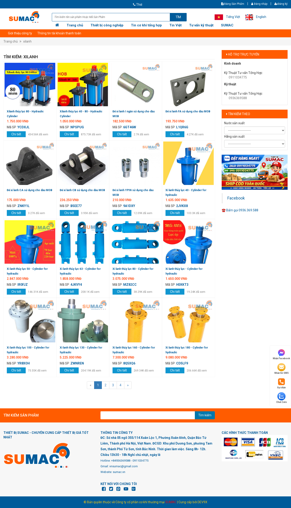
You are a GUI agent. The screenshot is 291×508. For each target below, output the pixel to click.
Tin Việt (175, 25)
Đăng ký (281, 3)
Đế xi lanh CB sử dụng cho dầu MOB (82, 190)
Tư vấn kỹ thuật (201, 25)
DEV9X (202, 502)
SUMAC (227, 25)
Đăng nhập (259, 3)
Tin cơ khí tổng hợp (146, 25)
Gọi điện (281, 383)
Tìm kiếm (204, 415)
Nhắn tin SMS (281, 368)
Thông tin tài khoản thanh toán (59, 33)
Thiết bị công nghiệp (106, 25)
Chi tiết (16, 134)
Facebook (236, 198)
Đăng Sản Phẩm (232, 3)
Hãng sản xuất (234, 136)
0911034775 (238, 77)
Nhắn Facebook (281, 354)
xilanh (27, 41)
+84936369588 (120, 460)
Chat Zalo (281, 397)
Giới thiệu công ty (20, 33)
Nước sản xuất (234, 123)
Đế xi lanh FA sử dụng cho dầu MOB (188, 111)
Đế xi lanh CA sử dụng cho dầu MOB (29, 190)
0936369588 (238, 98)
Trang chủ (75, 25)
